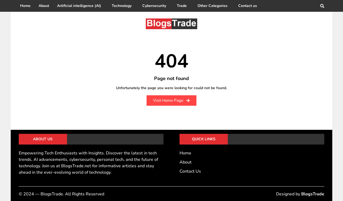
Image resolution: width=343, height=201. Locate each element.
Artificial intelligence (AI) (79, 5)
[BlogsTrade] (171, 23)
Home (25, 5)
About (44, 5)
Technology (122, 5)
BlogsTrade (312, 194)
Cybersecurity (154, 5)
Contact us (247, 5)
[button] (80, 6)
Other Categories (212, 5)
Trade (182, 5)
